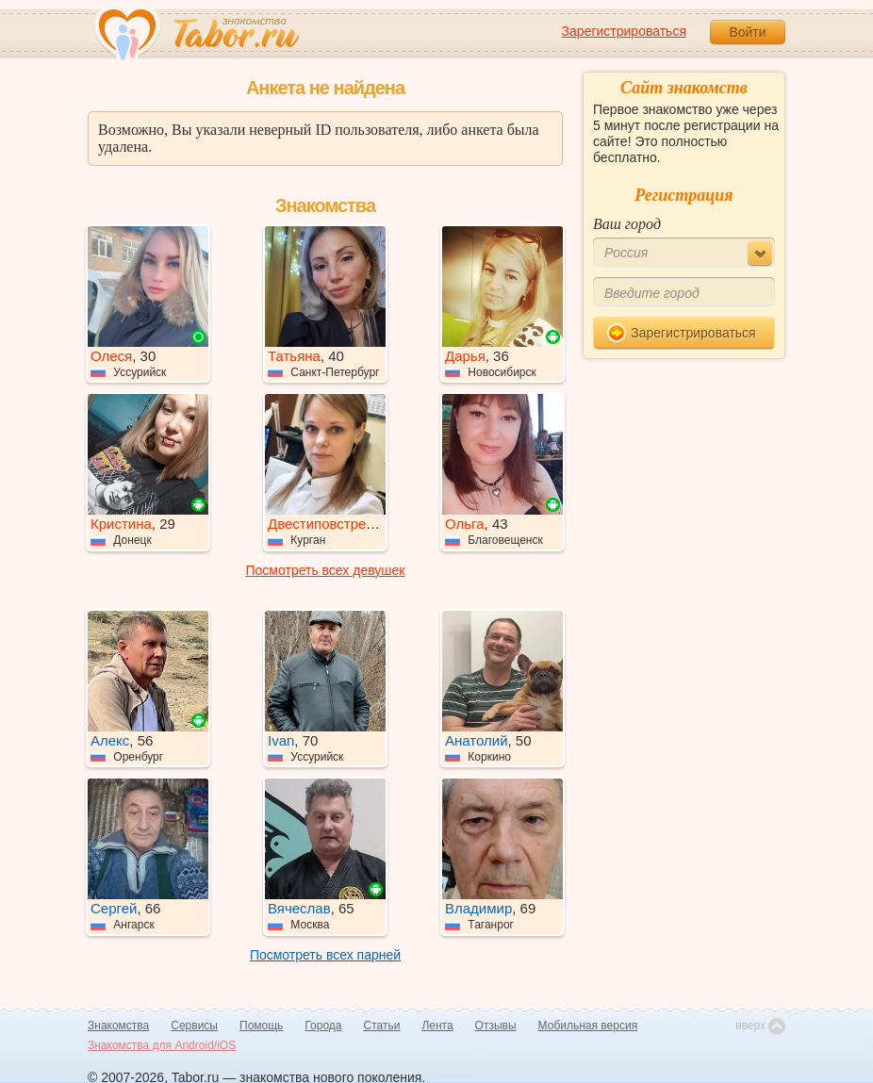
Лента (437, 1025)
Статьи (382, 1025)
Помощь (261, 1025)
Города (323, 1025)
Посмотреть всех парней (325, 954)
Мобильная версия (588, 1025)
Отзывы (496, 1025)
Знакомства (118, 1025)
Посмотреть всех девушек (325, 570)
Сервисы (194, 1025)
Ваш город (627, 224)
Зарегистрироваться (624, 31)
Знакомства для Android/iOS (162, 1045)
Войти (747, 32)
